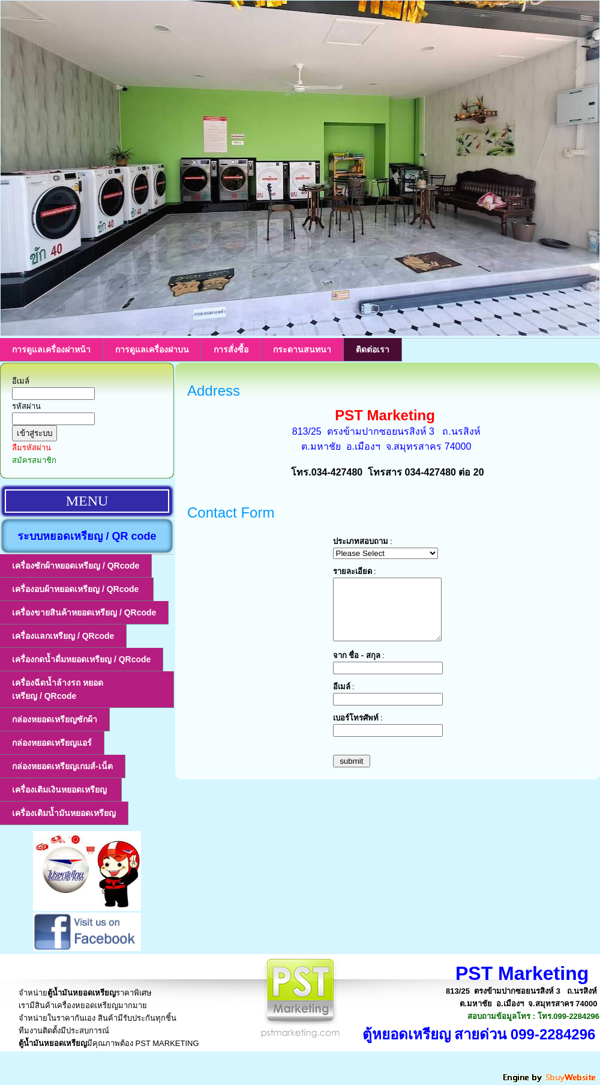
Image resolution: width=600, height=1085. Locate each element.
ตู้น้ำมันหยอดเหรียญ (81, 992)
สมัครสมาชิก (34, 460)
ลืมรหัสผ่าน (31, 447)
